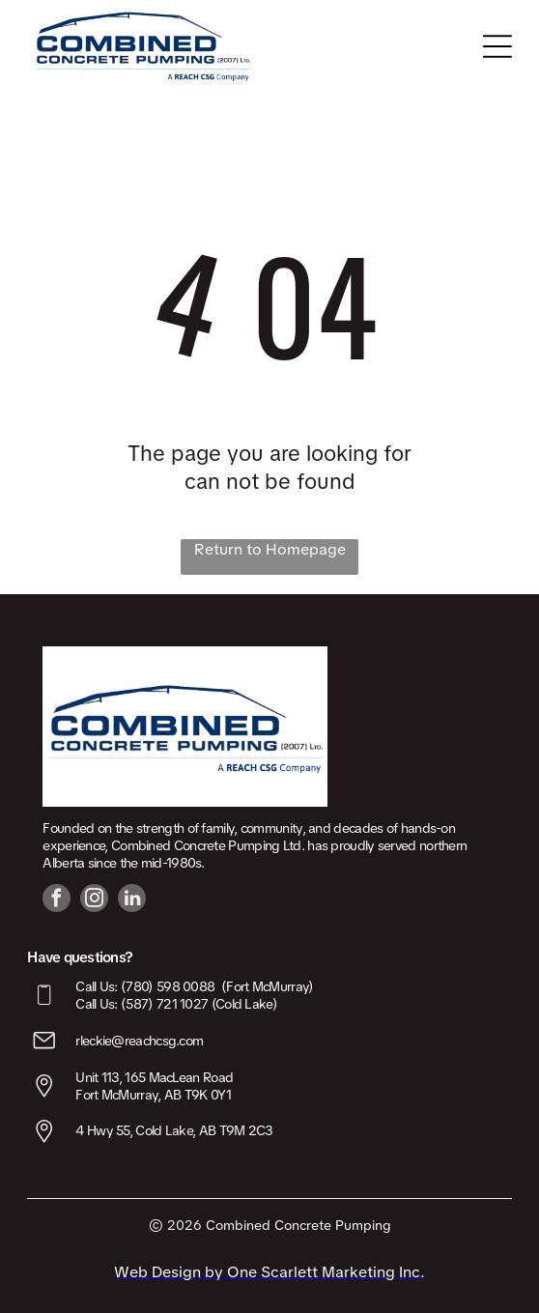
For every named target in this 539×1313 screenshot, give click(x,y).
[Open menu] (497, 46)
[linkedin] (132, 900)
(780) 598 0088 (167, 986)
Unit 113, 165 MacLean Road (154, 1077)
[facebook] (57, 900)
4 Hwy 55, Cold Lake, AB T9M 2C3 (173, 1130)
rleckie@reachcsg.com (139, 1040)
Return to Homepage (270, 549)
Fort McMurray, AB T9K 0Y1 (153, 1094)
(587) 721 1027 (164, 1004)
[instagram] (94, 900)
